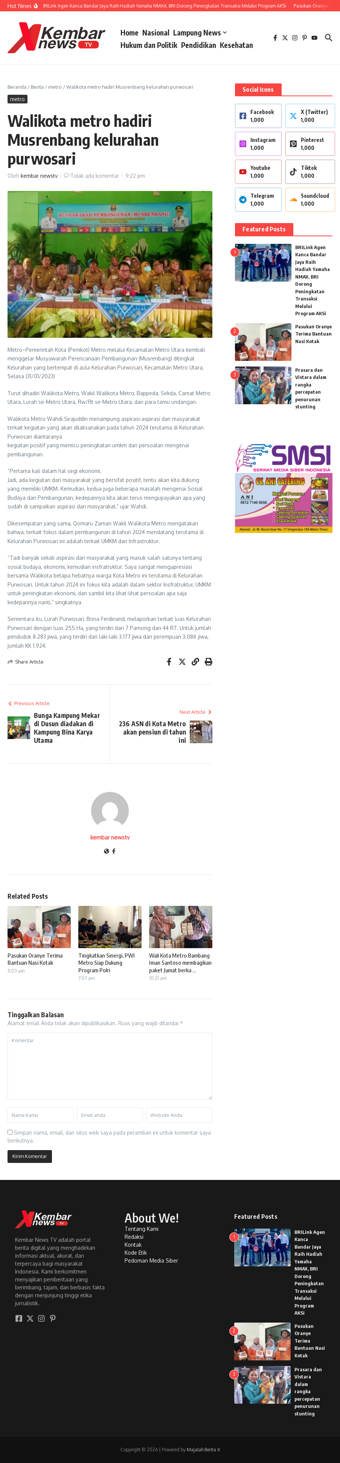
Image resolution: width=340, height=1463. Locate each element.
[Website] (106, 852)
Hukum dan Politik (148, 44)
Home (129, 32)
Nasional (155, 32)
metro (55, 87)
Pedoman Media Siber (151, 1260)
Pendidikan (198, 44)
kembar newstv (39, 175)
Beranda (17, 87)
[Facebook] (113, 852)
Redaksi (134, 1237)
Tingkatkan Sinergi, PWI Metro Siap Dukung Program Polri (106, 962)
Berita (37, 87)
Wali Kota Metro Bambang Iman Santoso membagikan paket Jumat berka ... (180, 962)
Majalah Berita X (203, 1449)
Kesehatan (236, 44)
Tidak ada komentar (94, 175)
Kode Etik (136, 1252)
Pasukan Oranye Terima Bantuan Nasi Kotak (35, 959)
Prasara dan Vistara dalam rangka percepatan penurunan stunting (308, 1391)
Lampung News (200, 32)
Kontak (133, 1244)
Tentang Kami (142, 1229)
